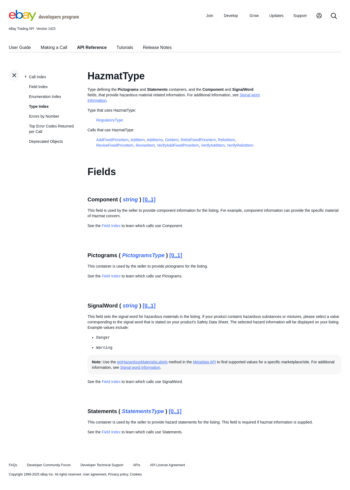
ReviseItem (145, 145)
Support (300, 15)
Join (209, 15)
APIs (136, 465)
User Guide (20, 47)
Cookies (136, 474)
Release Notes (157, 47)
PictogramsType (143, 255)
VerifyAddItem (213, 145)
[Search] (334, 16)
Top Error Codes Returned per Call (51, 129)
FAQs (13, 465)
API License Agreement (167, 465)
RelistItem (226, 140)
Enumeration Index (45, 96)
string (130, 199)
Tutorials (124, 47)
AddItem (137, 140)
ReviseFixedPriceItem (114, 145)
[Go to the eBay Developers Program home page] (44, 19)
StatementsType (143, 411)
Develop (231, 15)
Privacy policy (118, 474)
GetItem (172, 140)
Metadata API (204, 362)
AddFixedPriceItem (112, 140)
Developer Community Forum (49, 465)
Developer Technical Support (101, 465)
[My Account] (319, 16)
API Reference (92, 47)
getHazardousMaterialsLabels (142, 362)
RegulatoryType (109, 120)
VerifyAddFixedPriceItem (178, 145)
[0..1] (149, 199)
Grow (254, 15)
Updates (276, 15)
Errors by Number (44, 116)
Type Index (39, 106)
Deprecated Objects (46, 141)
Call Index (37, 77)
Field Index (38, 87)
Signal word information (140, 367)
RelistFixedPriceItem (198, 140)
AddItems (155, 140)
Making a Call (54, 47)
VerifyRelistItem (240, 145)
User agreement (94, 474)
